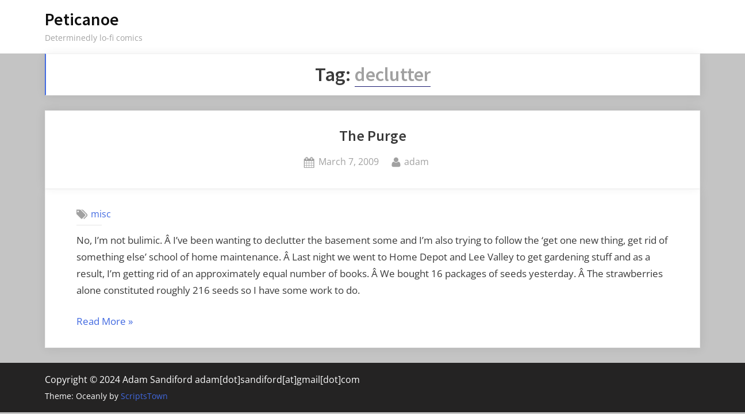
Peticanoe (82, 19)
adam (416, 161)
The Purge (372, 135)
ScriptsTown (144, 395)
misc (101, 214)
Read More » (104, 322)
